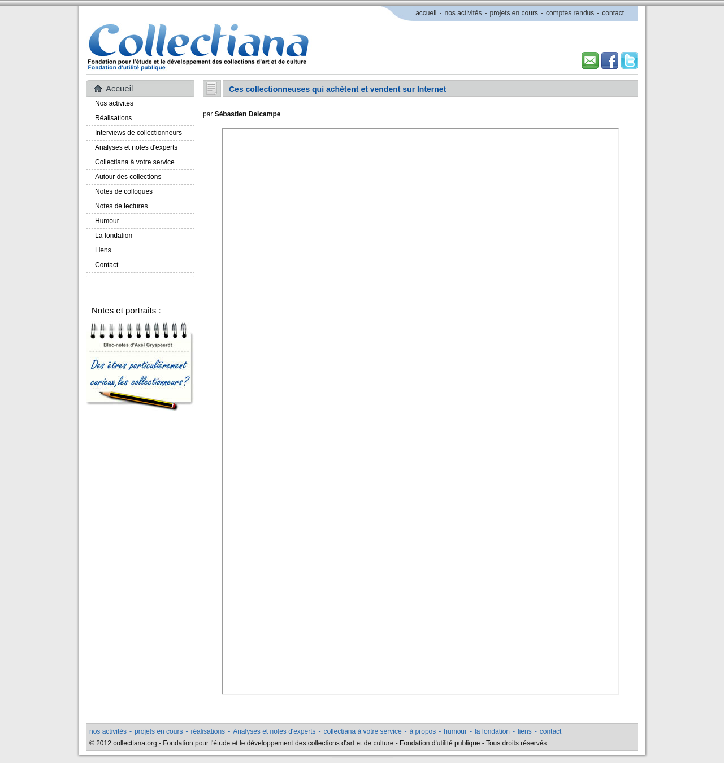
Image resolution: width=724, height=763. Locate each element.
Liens (103, 250)
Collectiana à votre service (135, 162)
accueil (425, 13)
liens (525, 731)
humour (455, 731)
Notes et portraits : (126, 310)
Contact (106, 265)
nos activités (463, 13)
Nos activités (114, 103)
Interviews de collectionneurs (138, 133)
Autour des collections (128, 177)
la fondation (492, 731)
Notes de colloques (124, 191)
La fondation (113, 235)
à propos (423, 731)
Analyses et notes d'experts (136, 147)
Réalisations (113, 118)
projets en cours (514, 13)
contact (613, 13)
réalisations (207, 731)
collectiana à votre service (363, 731)
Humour (107, 221)
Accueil (119, 88)
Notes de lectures (121, 206)
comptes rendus (570, 13)
